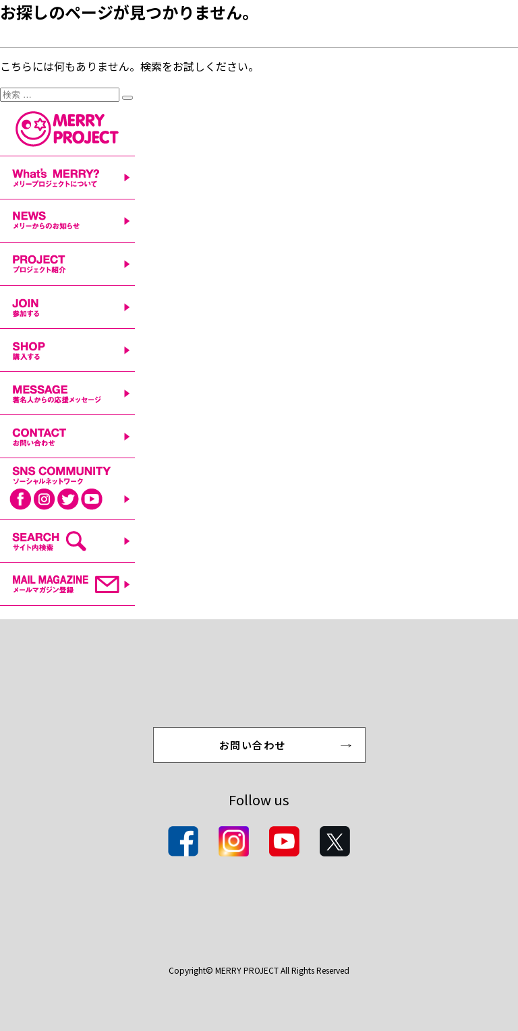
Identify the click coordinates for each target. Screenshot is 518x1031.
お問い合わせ (252, 745)
